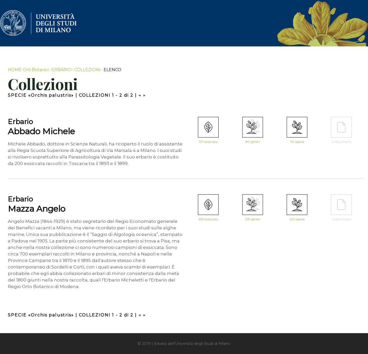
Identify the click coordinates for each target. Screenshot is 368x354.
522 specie (297, 219)
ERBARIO (61, 69)
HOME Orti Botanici (28, 69)
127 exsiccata (208, 142)
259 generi (252, 219)
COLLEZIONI (87, 69)
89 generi (253, 142)
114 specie (297, 142)
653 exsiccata (208, 219)
